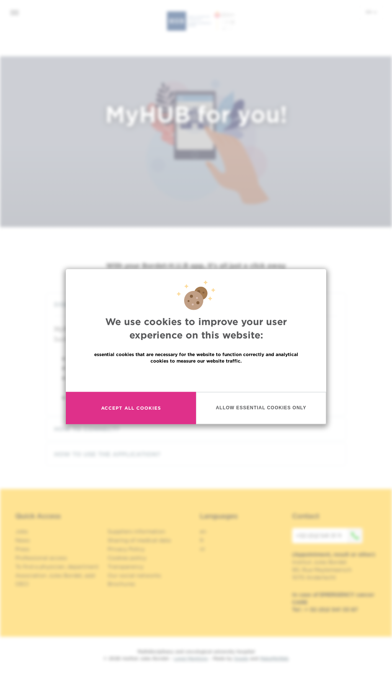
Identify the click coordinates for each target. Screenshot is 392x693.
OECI (22, 584)
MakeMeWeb (274, 658)
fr (202, 540)
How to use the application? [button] (196, 454)
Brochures (121, 584)
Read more (196, 377)
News (22, 540)
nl (202, 549)
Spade (241, 658)
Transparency (126, 567)
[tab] (196, 429)
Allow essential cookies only (261, 407)
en (371, 12)
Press (22, 549)
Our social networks (134, 575)
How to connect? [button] (196, 429)
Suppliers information (136, 531)
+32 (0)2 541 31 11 (329, 535)
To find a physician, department (57, 567)
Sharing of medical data (139, 540)
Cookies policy (127, 558)
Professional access (41, 558)
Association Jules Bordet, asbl (55, 575)
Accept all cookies (131, 408)
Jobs (21, 531)
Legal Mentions (191, 658)
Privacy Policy (126, 549)
